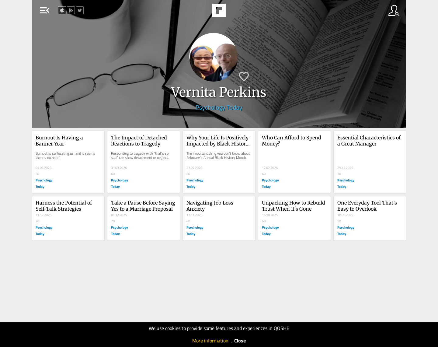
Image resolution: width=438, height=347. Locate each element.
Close (240, 340)
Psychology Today (219, 107)
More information (210, 340)
